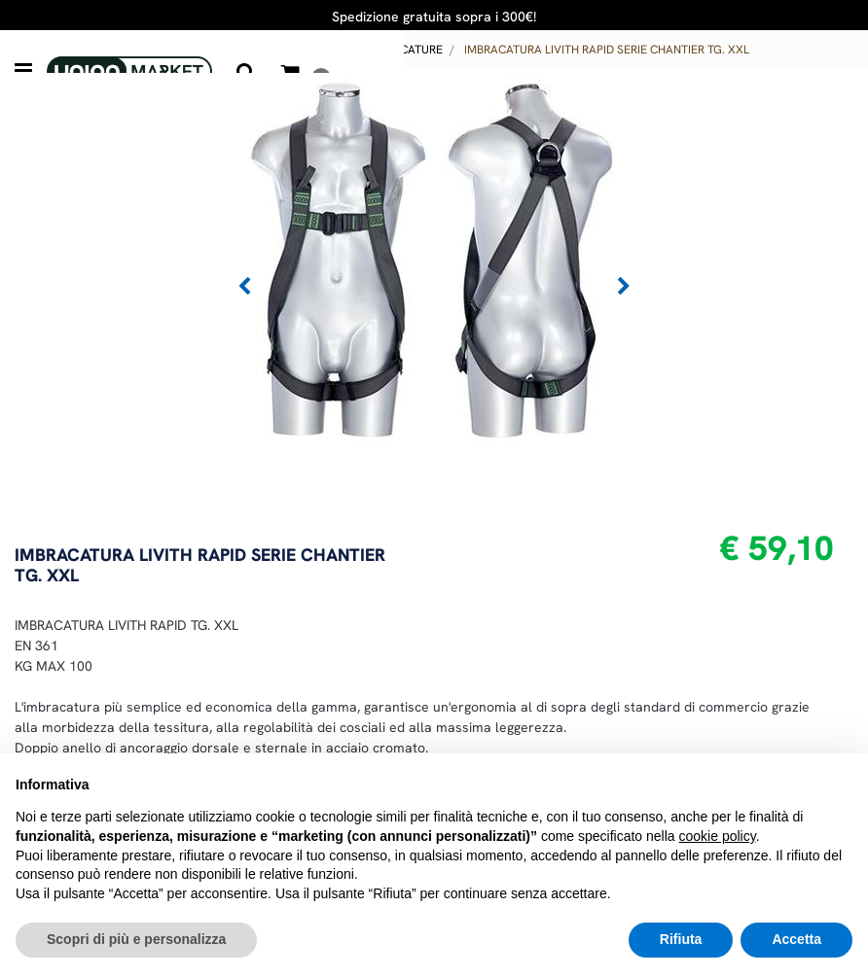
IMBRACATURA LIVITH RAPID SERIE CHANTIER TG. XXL (606, 49)
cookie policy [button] (717, 836)
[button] (246, 71)
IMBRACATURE (404, 49)
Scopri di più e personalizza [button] (136, 939)
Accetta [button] (796, 939)
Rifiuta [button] (681, 939)
